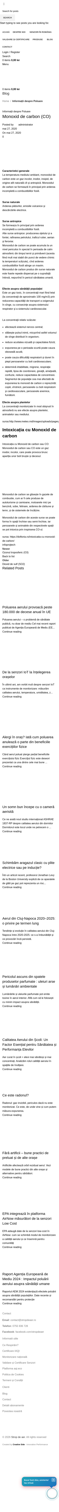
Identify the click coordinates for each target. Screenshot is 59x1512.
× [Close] (53, 1480)
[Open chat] (52, 1493)
